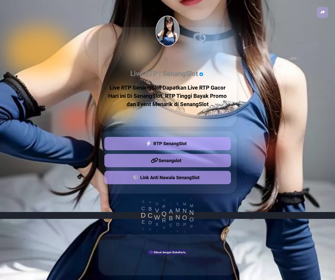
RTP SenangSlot (166, 143)
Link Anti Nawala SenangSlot (166, 177)
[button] (322, 12)
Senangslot (166, 160)
